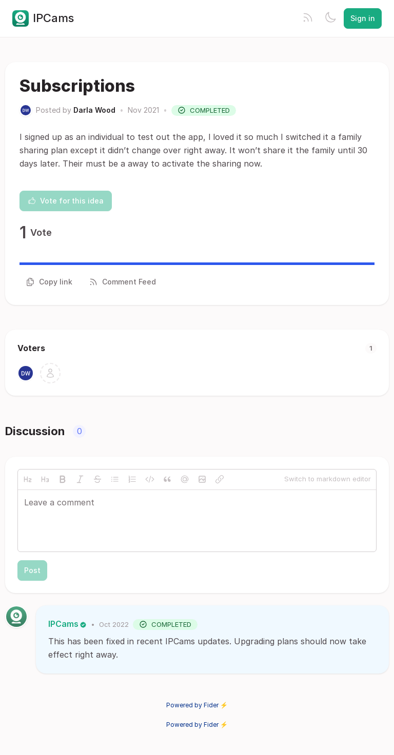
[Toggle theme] (330, 18)
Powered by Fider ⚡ (197, 705)
